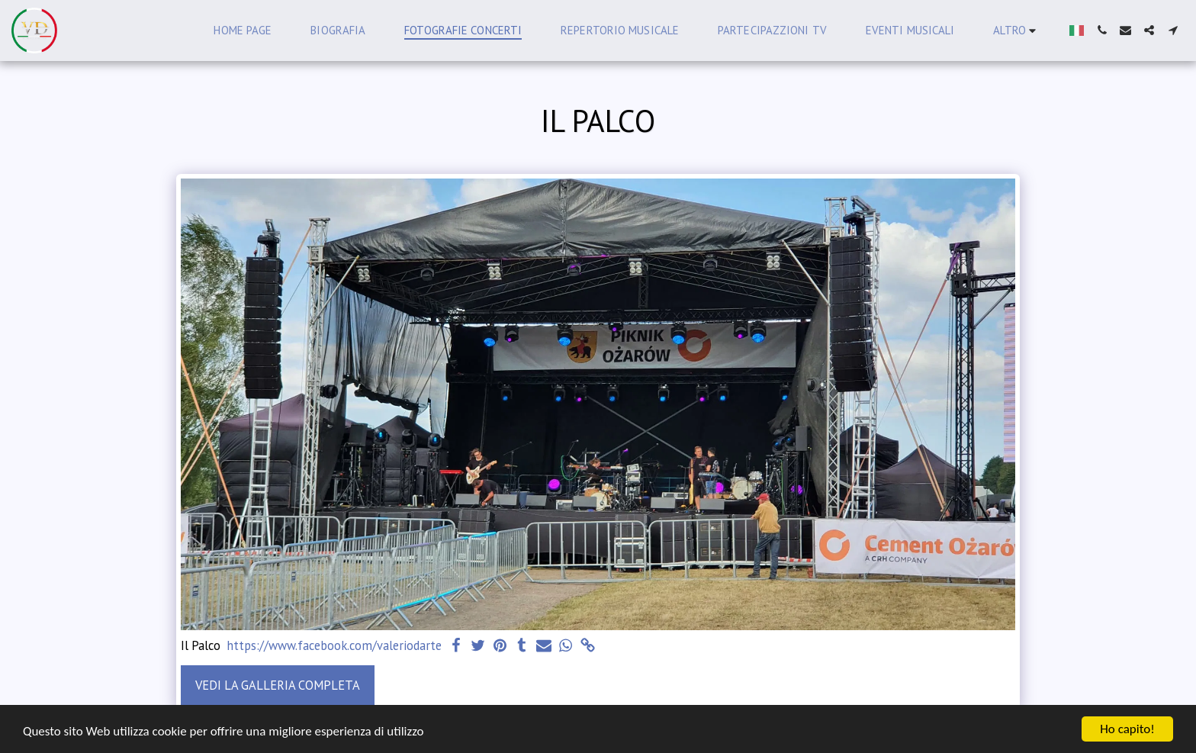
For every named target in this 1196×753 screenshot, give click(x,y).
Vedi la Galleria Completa (277, 685)
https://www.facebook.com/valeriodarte (334, 646)
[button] (1102, 30)
